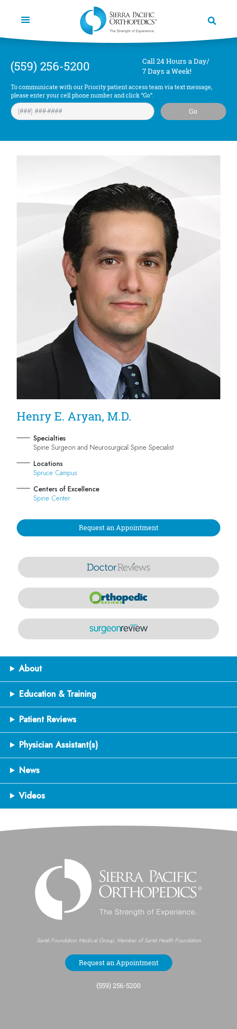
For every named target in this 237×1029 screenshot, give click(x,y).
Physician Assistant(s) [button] (58, 745)
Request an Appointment (119, 527)
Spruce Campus (55, 473)
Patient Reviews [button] (47, 720)
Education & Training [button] (57, 694)
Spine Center (51, 498)
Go (193, 111)
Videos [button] (32, 796)
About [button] (30, 669)
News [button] (29, 770)
